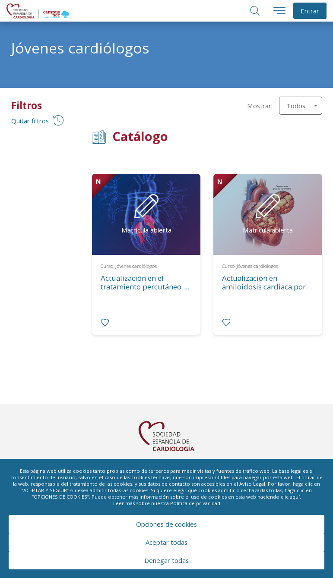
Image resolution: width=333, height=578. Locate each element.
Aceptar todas (166, 542)
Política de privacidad (195, 503)
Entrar (310, 10)
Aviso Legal (252, 484)
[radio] (105, 322)
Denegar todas (166, 560)
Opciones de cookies (166, 524)
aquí (295, 496)
